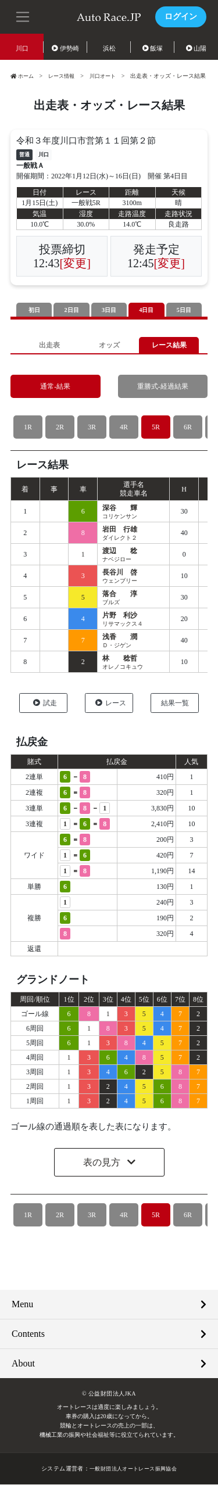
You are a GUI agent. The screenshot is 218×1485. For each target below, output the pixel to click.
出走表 (49, 345)
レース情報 (65, 76)
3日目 (109, 309)
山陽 (196, 48)
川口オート (109, 76)
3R (91, 428)
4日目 (146, 309)
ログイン (181, 16)
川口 (22, 48)
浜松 (109, 48)
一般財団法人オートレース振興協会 (133, 1469)
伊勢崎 (65, 48)
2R (59, 428)
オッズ (109, 345)
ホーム (23, 76)
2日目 (71, 309)
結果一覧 (175, 704)
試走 (45, 704)
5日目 (184, 309)
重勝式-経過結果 (162, 387)
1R (27, 428)
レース (110, 704)
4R (123, 428)
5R (155, 428)
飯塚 (152, 48)
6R (187, 428)
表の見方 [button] (103, 1163)
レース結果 (169, 345)
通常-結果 (55, 387)
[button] (23, 15)
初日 (34, 309)
